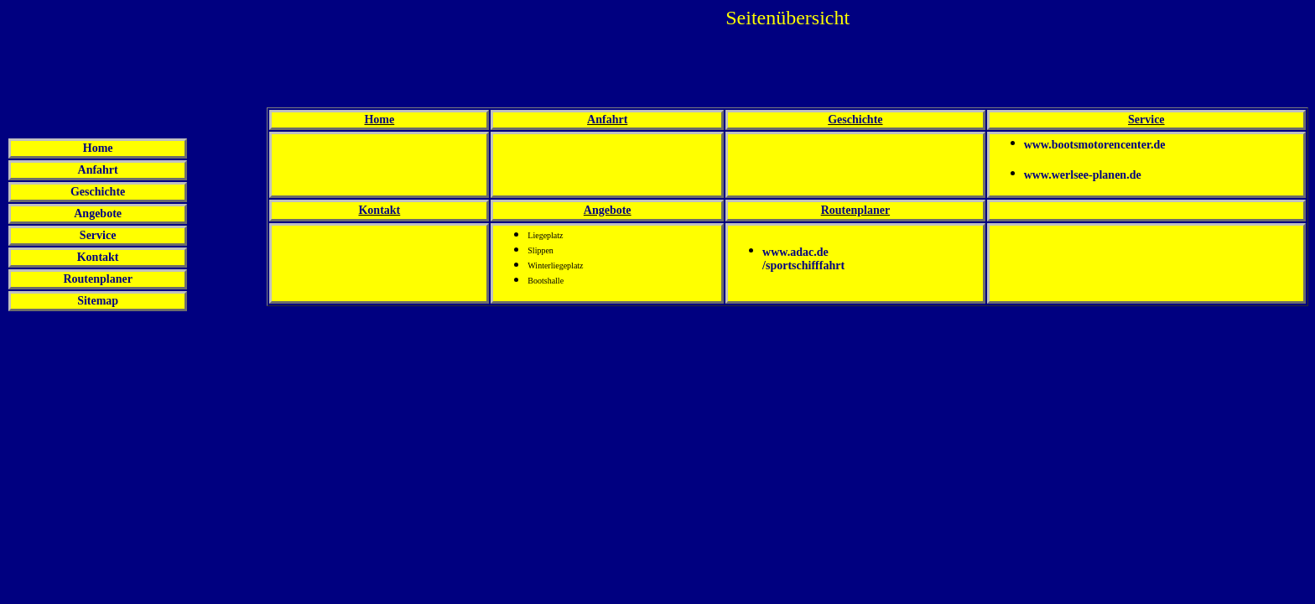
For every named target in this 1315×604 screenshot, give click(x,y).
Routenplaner (97, 279)
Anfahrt (98, 170)
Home (98, 148)
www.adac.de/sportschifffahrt (803, 258)
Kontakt (98, 257)
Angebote (98, 213)
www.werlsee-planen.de (1082, 174)
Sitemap (97, 300)
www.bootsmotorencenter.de (1095, 144)
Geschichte (97, 191)
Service (98, 235)
